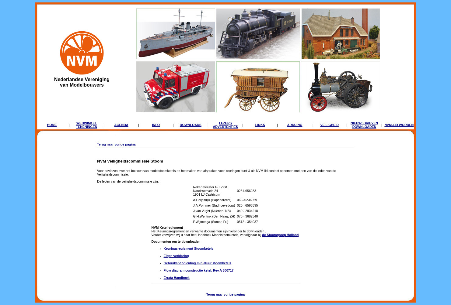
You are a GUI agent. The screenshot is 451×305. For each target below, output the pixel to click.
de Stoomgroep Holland (280, 235)
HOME (52, 125)
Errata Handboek (177, 277)
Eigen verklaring (176, 256)
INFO (156, 125)
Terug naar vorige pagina (116, 144)
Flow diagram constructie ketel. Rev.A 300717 (199, 270)
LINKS (260, 125)
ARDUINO (294, 125)
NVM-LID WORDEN (399, 125)
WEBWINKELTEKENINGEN (86, 125)
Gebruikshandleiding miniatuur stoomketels (198, 263)
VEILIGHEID (329, 125)
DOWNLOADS (190, 125)
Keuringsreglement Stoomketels (188, 248)
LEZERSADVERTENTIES (225, 125)
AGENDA (121, 125)
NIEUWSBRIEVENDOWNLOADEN (364, 125)
